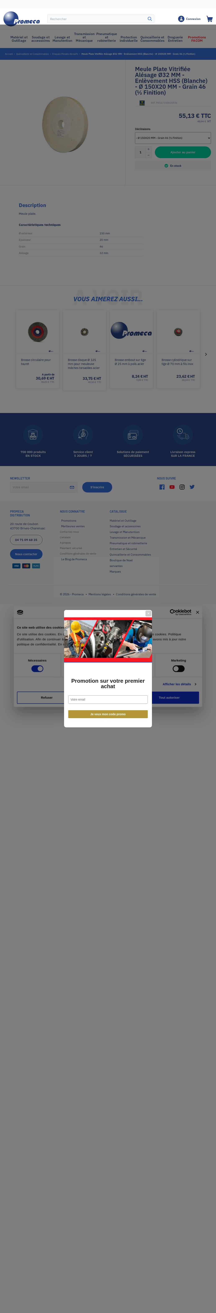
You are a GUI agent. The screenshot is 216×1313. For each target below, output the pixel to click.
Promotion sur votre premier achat (108, 671)
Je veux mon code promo (108, 702)
